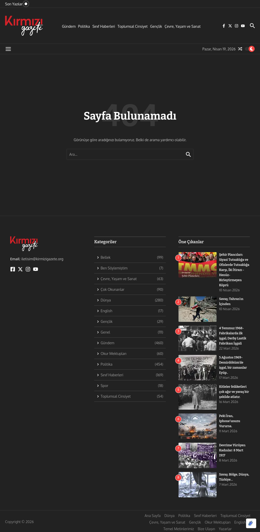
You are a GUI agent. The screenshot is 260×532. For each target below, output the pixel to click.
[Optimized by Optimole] (251, 523)
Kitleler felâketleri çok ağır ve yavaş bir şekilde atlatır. (233, 391)
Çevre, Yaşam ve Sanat (183, 26)
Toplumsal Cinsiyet (133, 26)
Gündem (69, 26)
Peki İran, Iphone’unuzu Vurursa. (230, 420)
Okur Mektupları (217, 521)
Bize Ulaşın (206, 528)
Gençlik (156, 26)
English (240, 521)
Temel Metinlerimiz (179, 528)
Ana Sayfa (153, 515)
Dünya (169, 515)
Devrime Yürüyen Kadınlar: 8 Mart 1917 (232, 449)
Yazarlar (225, 528)
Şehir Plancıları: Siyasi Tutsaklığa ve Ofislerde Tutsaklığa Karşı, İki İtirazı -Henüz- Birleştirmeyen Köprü (234, 269)
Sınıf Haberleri (103, 26)
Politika (84, 26)
